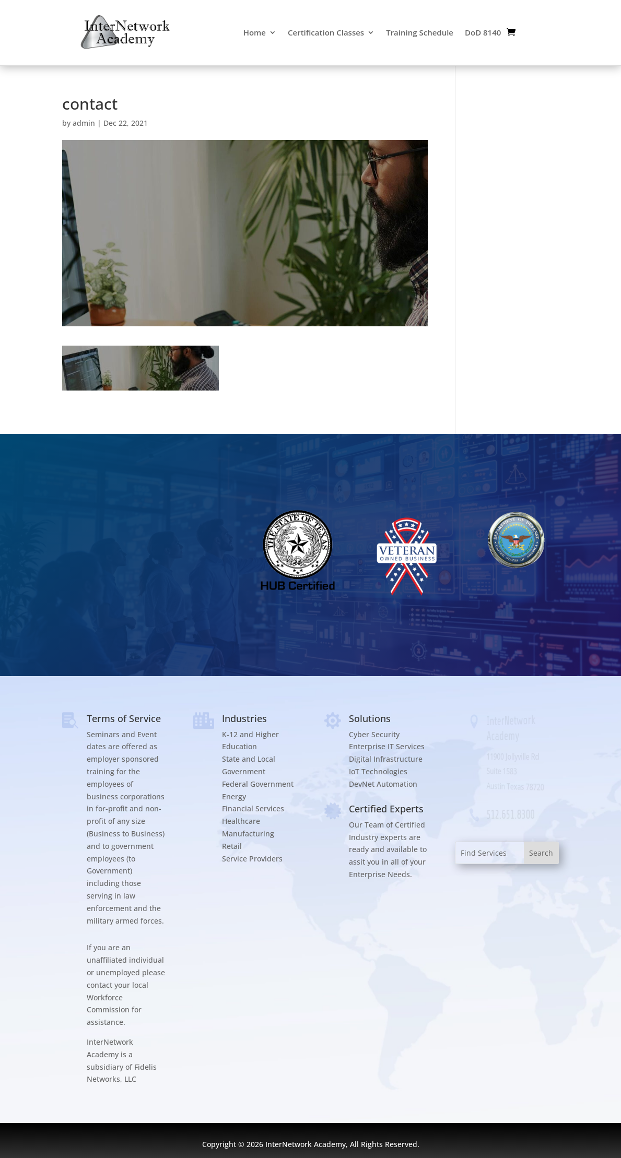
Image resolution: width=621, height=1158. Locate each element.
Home (254, 32)
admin (84, 123)
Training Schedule (419, 32)
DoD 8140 (483, 32)
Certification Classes (326, 32)
